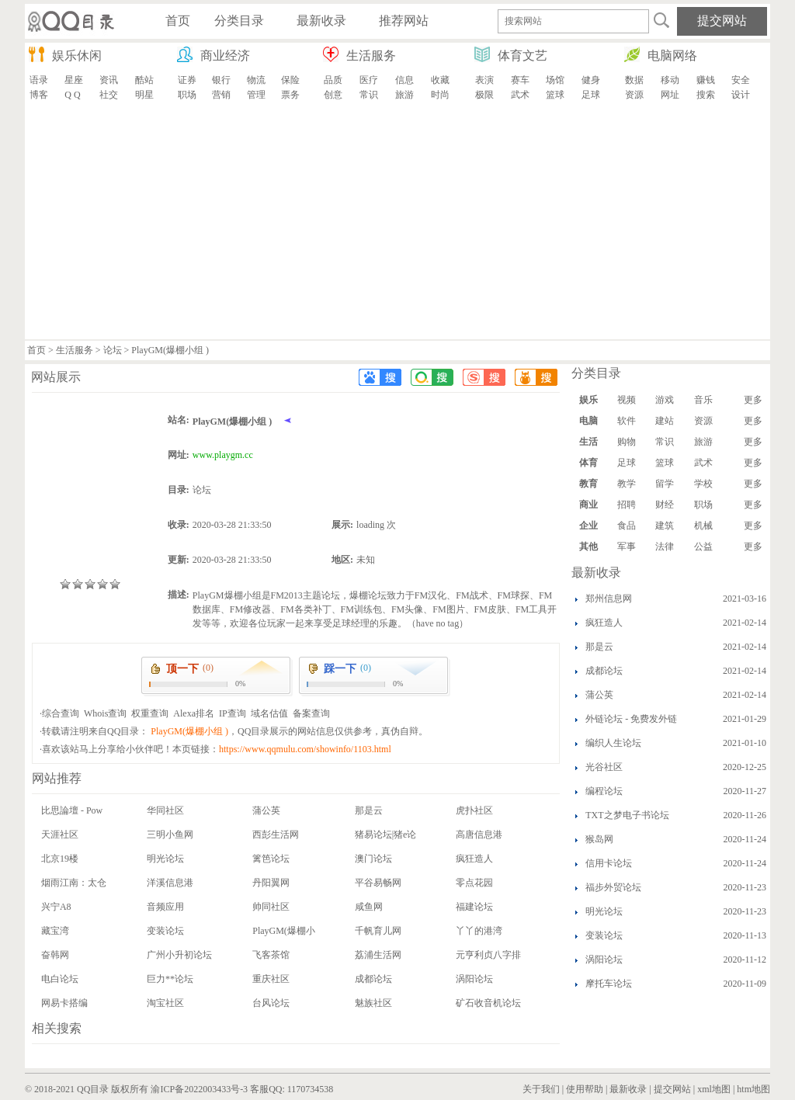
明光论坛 (165, 858)
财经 (664, 504)
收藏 (440, 80)
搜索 (705, 94)
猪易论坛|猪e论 (386, 834)
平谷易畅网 (378, 882)
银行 (221, 80)
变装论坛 (165, 930)
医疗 (368, 80)
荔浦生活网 (378, 954)
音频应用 (165, 906)
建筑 (664, 525)
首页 (36, 350)
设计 (740, 94)
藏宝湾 (55, 930)
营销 (221, 94)
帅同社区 (271, 906)
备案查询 (311, 713)
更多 (753, 399)
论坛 (112, 350)
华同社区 (165, 810)
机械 (703, 525)
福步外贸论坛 (613, 887)
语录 (39, 80)
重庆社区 (271, 978)
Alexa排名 (193, 713)
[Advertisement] (397, 222)
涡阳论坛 (474, 978)
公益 (703, 546)
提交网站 (672, 1089)
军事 (626, 546)
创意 (333, 94)
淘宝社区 (165, 1003)
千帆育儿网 (378, 930)
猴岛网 (599, 839)
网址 (670, 94)
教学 (626, 483)
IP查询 (232, 713)
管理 (256, 94)
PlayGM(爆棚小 (283, 930)
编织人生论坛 (613, 742)
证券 (187, 80)
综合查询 (60, 713)
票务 (290, 94)
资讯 (108, 80)
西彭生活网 (275, 834)
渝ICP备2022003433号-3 (199, 1089)
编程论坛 (604, 791)
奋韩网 (55, 954)
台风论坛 (271, 1003)
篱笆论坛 (271, 858)
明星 (144, 94)
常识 (368, 94)
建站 (664, 420)
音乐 (703, 399)
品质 (333, 80)
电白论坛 (59, 978)
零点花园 (474, 882)
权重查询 (149, 713)
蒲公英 (266, 810)
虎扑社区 (474, 810)
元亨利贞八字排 (488, 954)
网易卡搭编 (64, 1003)
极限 (484, 94)
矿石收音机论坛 (488, 1003)
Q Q (72, 94)
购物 (626, 441)
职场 (187, 94)
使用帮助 (584, 1089)
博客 (39, 94)
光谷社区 (604, 767)
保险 (290, 80)
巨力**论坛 (170, 978)
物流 (256, 80)
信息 (404, 80)
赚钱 (705, 80)
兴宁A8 (56, 906)
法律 (664, 546)
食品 (626, 525)
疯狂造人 (474, 858)
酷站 (144, 80)
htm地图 (753, 1089)
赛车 (520, 80)
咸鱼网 (369, 906)
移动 (670, 80)
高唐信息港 (479, 834)
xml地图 (714, 1089)
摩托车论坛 (608, 983)
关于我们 (541, 1089)
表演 (484, 80)
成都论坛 (373, 978)
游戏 (664, 399)
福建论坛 (474, 906)
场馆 (555, 80)
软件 (626, 420)
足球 (590, 94)
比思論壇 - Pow (71, 810)
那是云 (369, 810)
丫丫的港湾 (479, 930)
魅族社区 (373, 1003)
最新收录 (628, 1089)
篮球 (555, 94)
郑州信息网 (608, 598)
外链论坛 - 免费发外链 (631, 718)
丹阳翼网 (271, 882)
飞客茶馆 (271, 954)
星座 (73, 80)
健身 (590, 80)
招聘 (626, 504)
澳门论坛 (373, 858)
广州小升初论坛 (179, 954)
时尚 (440, 94)
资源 (634, 94)
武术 (520, 94)
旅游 (404, 94)
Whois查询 (105, 713)
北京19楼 (59, 858)
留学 (664, 483)
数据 (634, 80)
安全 (740, 80)
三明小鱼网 (170, 834)
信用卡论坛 (608, 863)
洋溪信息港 (170, 882)
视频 (626, 399)
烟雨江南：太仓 (73, 882)
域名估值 (269, 713)
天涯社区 (59, 834)
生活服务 (74, 350)
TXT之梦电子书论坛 (626, 815)
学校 (703, 483)
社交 (108, 94)
